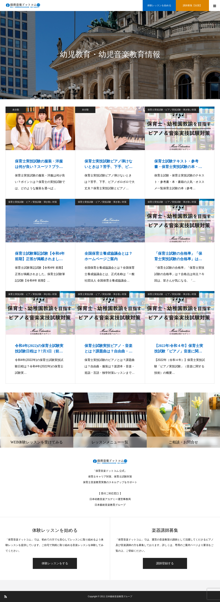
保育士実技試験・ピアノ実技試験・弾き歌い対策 (172, 109)
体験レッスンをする (55, 563)
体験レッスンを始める (159, 5)
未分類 (15, 109)
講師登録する (165, 563)
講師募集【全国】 (192, 5)
